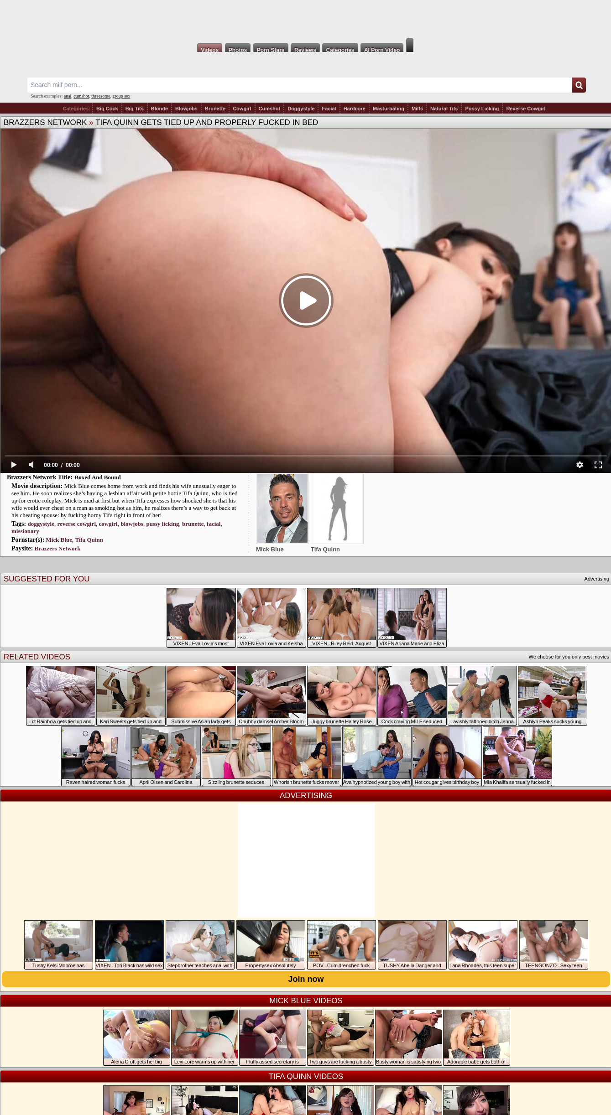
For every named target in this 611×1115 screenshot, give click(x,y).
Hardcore (355, 108)
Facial (329, 108)
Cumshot (270, 108)
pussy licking (162, 523)
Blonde (159, 108)
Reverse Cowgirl (525, 108)
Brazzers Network (45, 122)
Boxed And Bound (98, 477)
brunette (193, 523)
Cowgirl (242, 108)
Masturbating (388, 108)
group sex (121, 96)
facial (213, 523)
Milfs (417, 108)
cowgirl (108, 523)
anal (68, 96)
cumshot (81, 96)
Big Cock (107, 108)
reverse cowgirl (76, 523)
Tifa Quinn (89, 539)
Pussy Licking (482, 108)
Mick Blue (59, 539)
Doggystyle (300, 108)
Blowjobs (186, 108)
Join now (306, 979)
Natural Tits (444, 108)
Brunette (215, 108)
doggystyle (40, 523)
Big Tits (134, 108)
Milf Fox (305, 19)
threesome (100, 96)
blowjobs (131, 523)
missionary (25, 531)
